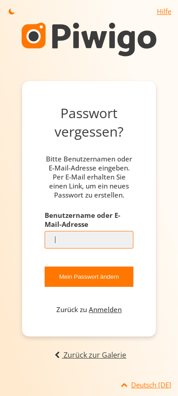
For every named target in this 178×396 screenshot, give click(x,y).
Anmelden (105, 309)
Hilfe (164, 11)
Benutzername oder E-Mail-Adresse (82, 220)
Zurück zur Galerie (89, 355)
